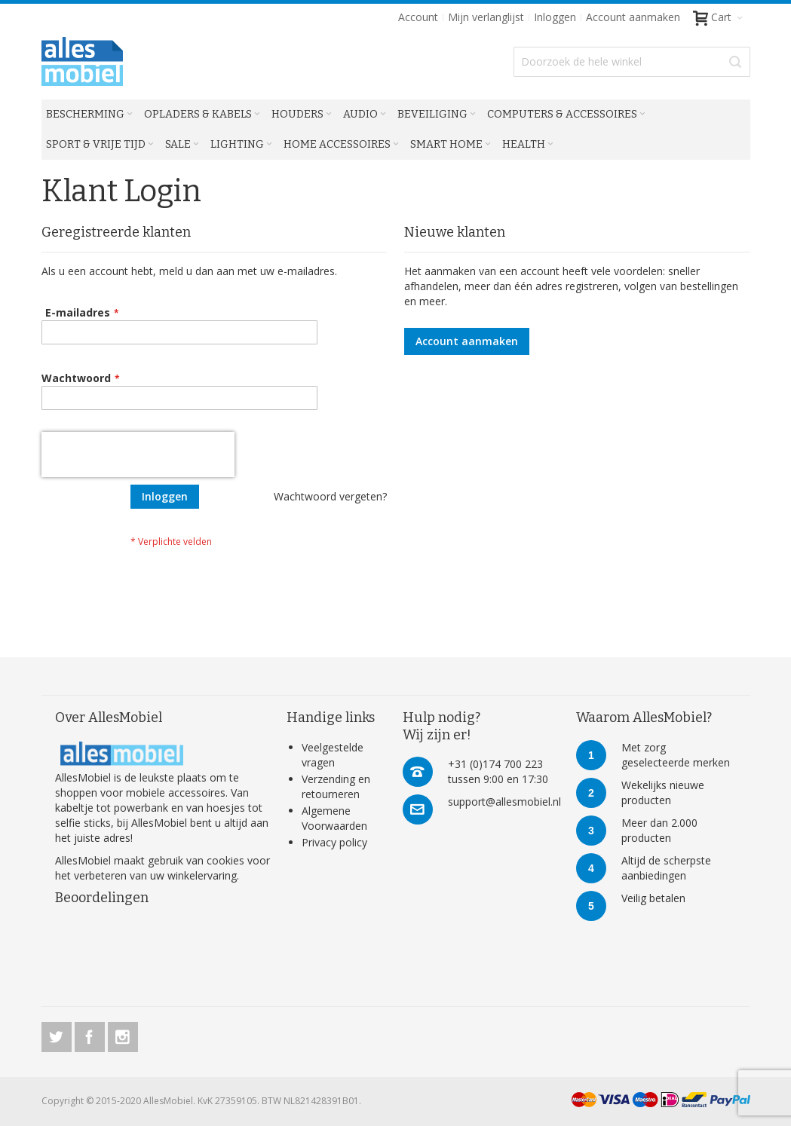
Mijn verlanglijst (486, 17)
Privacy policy (334, 842)
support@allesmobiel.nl (504, 801)
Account (418, 17)
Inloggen (555, 17)
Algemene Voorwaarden (334, 818)
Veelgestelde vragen (332, 755)
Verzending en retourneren (336, 786)
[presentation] (138, 454)
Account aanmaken (633, 17)
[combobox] (632, 62)
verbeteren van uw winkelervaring (155, 875)
